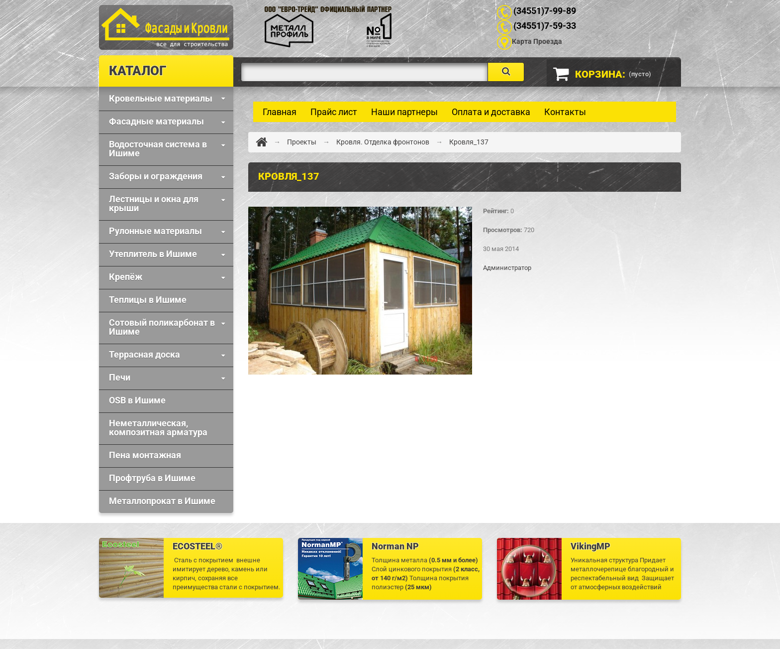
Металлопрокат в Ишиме (162, 501)
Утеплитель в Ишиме (153, 254)
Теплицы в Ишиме (148, 299)
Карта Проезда (537, 41)
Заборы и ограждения (155, 176)
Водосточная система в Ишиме (158, 148)
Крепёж (125, 276)
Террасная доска (144, 354)
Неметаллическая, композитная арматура (158, 427)
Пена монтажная (145, 455)
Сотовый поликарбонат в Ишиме (162, 327)
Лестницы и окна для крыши (153, 203)
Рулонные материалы (155, 231)
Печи (119, 377)
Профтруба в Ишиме (152, 478)
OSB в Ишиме (137, 400)
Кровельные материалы (160, 98)
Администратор (507, 267)
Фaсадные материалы (156, 121)
